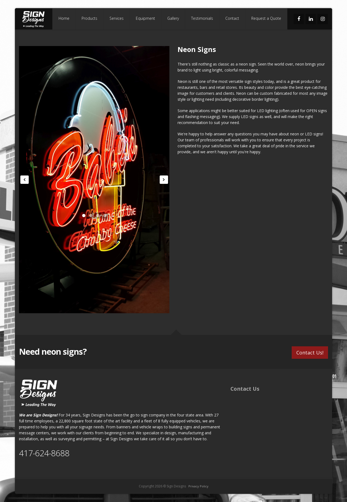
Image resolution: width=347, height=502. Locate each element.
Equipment (145, 18)
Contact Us (244, 388)
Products (89, 18)
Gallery (173, 18)
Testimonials (202, 18)
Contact (232, 18)
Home (64, 18)
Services (117, 18)
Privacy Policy (198, 486)
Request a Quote (266, 18)
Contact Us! (309, 352)
